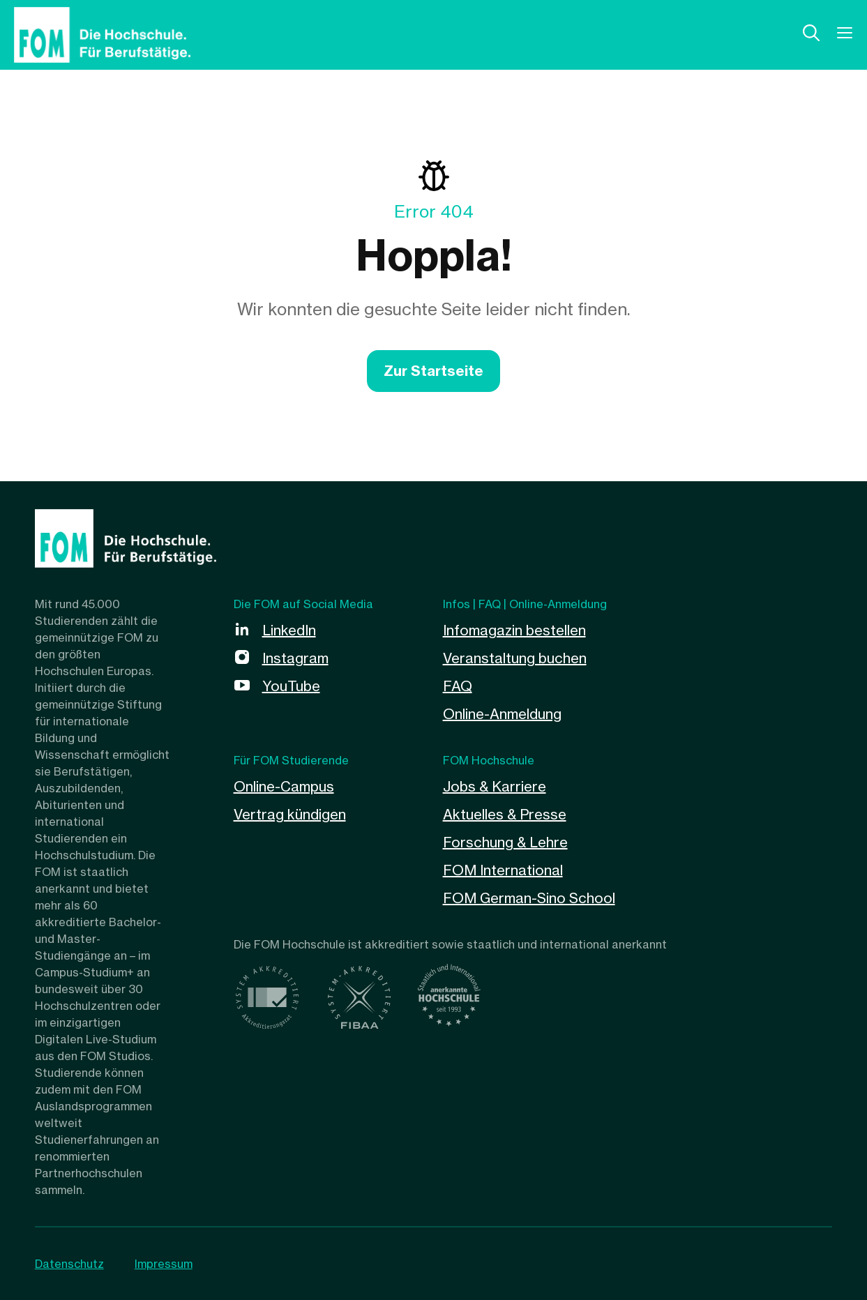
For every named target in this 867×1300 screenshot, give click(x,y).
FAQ (457, 686)
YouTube (291, 686)
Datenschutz (69, 1264)
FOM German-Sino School (529, 898)
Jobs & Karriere (494, 786)
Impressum (164, 1264)
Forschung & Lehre (505, 842)
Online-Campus (284, 786)
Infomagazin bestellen (514, 630)
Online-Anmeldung (502, 714)
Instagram (295, 658)
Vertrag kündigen (290, 814)
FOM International (503, 870)
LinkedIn (289, 630)
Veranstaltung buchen (515, 658)
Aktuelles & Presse (504, 814)
